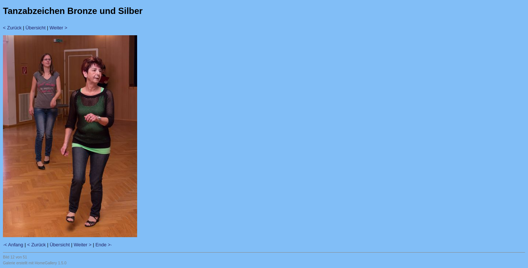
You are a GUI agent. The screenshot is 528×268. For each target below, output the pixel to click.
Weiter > (58, 27)
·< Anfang (13, 244)
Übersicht (36, 27)
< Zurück (12, 27)
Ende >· (103, 244)
